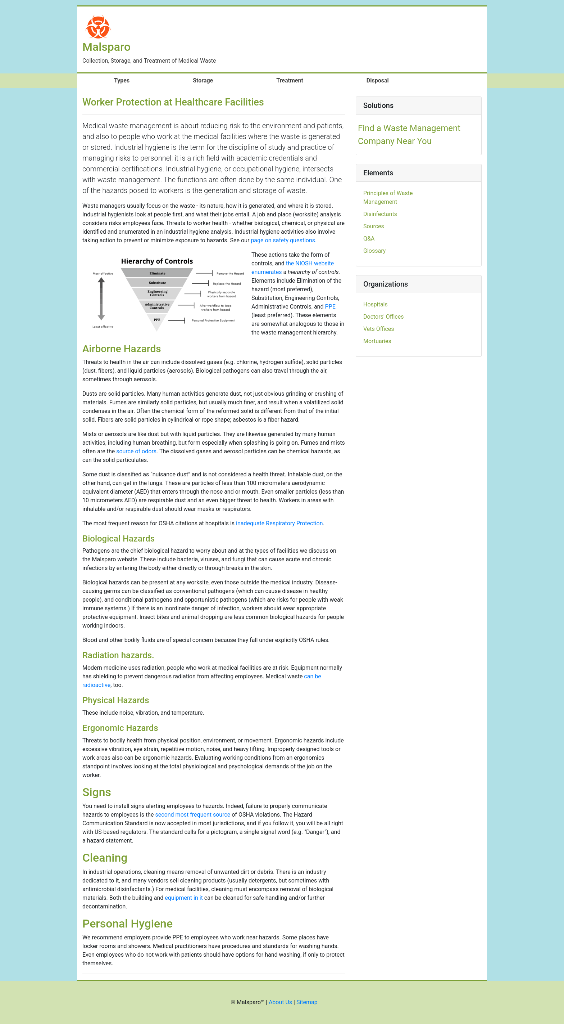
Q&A (368, 238)
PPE (330, 306)
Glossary (374, 250)
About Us (280, 1002)
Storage (203, 80)
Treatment (289, 80)
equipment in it (184, 897)
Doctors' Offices (383, 316)
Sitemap (307, 1002)
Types (133, 80)
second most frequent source (193, 814)
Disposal (378, 80)
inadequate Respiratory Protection (279, 523)
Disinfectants (380, 214)
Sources (373, 226)
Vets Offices (378, 328)
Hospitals (375, 304)
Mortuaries (377, 341)
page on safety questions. (284, 240)
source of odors (136, 451)
